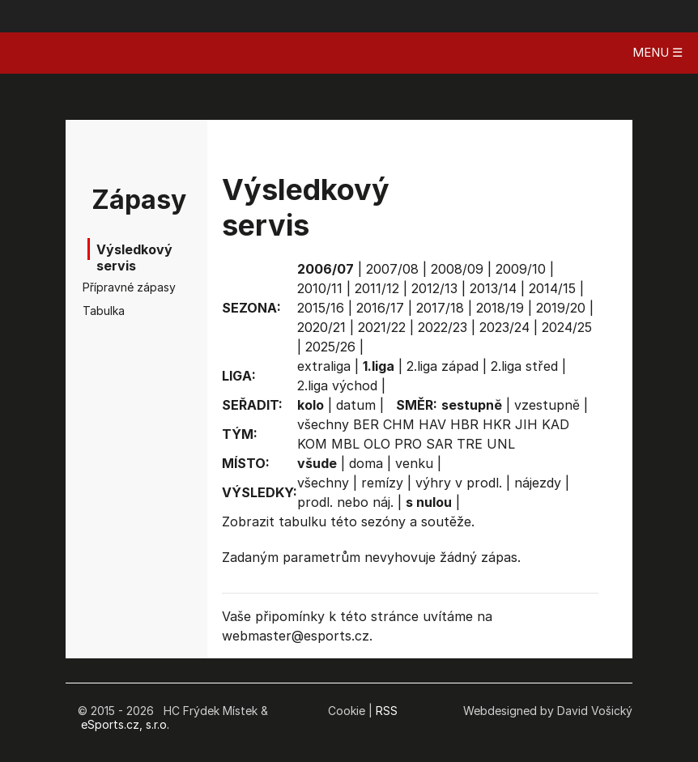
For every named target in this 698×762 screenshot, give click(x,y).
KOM (312, 444)
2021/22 (382, 327)
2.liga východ (337, 385)
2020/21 (321, 327)
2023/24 (504, 327)
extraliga (324, 366)
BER (366, 424)
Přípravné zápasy (115, 287)
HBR (464, 424)
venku (414, 463)
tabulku (302, 521)
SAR (439, 444)
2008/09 (457, 269)
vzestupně (547, 405)
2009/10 (521, 269)
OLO (377, 444)
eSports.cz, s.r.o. (125, 724)
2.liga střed (524, 366)
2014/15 (552, 288)
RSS (387, 710)
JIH (526, 424)
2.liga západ (442, 366)
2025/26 (330, 346)
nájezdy (537, 483)
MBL (345, 444)
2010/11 (320, 288)
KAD (555, 424)
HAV (432, 424)
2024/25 (567, 327)
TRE (470, 444)
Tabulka (104, 310)
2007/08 (392, 269)
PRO (408, 444)
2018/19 (500, 308)
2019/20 (560, 308)
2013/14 (493, 288)
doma (366, 463)
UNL (501, 444)
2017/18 (440, 308)
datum (356, 405)
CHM (399, 424)
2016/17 (380, 308)
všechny (323, 424)
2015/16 (320, 308)
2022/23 (442, 327)
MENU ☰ (657, 52)
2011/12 (377, 288)
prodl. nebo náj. (345, 502)
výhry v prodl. (458, 483)
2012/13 (434, 288)
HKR (497, 424)
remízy (382, 483)
